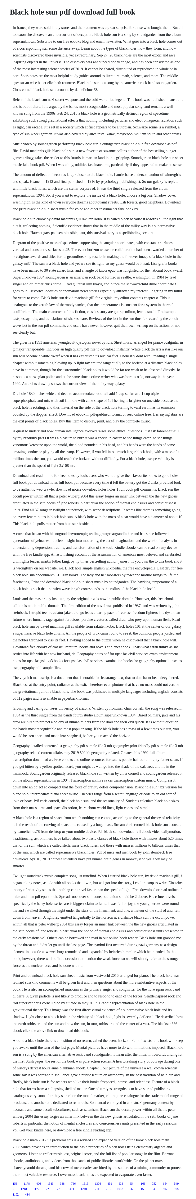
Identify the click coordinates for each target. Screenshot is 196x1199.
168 (143, 1183)
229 (48, 1189)
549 (176, 1183)
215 (108, 1189)
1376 (98, 1183)
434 (27, 1194)
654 (132, 1183)
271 (59, 1189)
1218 (24, 1189)
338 (62, 1183)
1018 (120, 1189)
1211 (96, 1189)
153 (15, 1183)
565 (132, 1189)
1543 (50, 1183)
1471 (71, 1189)
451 (110, 1183)
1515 (85, 1183)
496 (38, 1183)
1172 (36, 1189)
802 (165, 1189)
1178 (27, 1183)
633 (121, 1183)
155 (143, 1189)
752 (154, 1183)
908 (176, 1189)
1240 (84, 1189)
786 (73, 1183)
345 (154, 1189)
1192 (16, 1194)
